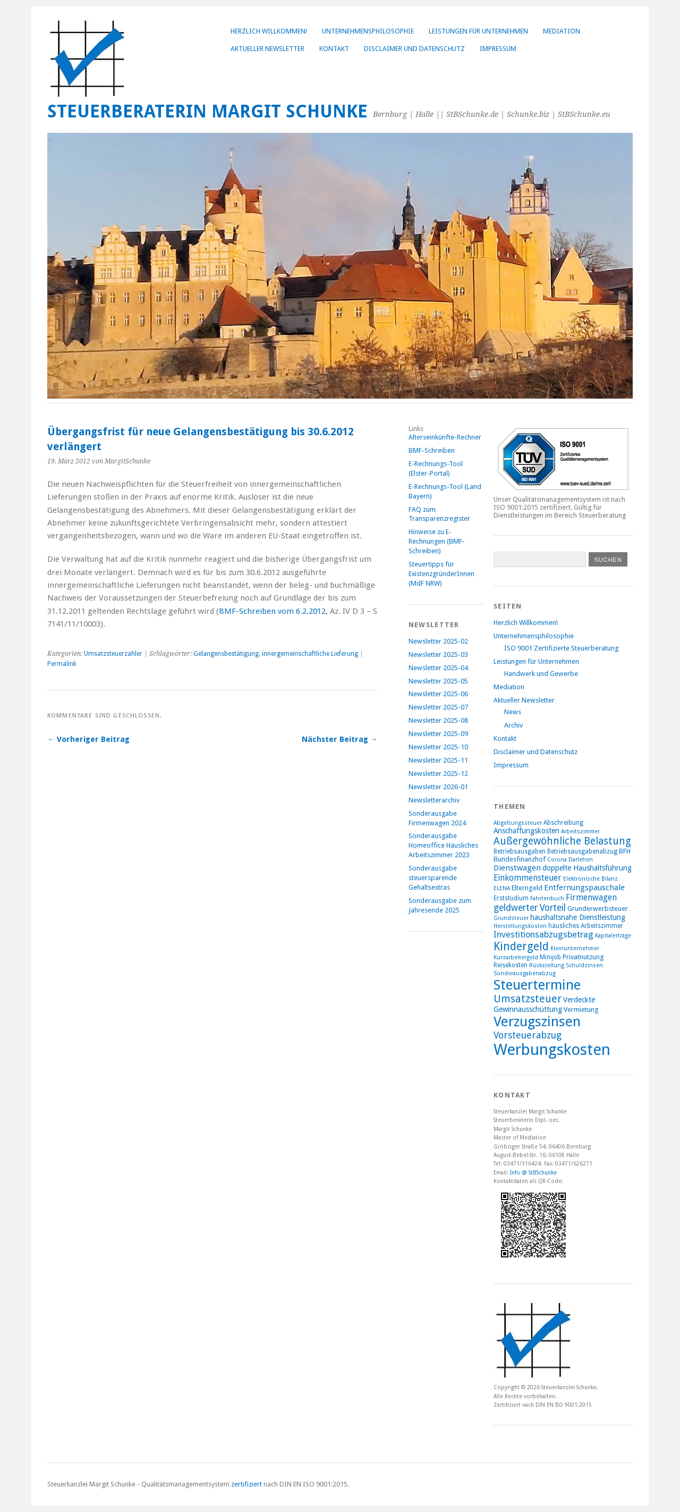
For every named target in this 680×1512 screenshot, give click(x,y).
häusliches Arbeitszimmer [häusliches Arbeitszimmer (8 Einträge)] (585, 926)
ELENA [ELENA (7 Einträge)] (502, 888)
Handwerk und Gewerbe (541, 674)
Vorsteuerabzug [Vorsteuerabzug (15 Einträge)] (528, 1035)
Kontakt (334, 49)
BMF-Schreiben (432, 450)
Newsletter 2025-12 (438, 774)
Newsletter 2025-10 (438, 747)
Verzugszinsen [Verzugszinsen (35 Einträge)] (537, 1021)
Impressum (498, 49)
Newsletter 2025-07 (438, 707)
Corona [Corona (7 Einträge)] (557, 859)
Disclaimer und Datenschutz (414, 49)
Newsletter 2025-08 (438, 720)
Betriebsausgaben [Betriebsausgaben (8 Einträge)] (520, 851)
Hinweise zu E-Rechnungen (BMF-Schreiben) (437, 541)
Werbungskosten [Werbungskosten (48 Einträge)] (552, 1050)
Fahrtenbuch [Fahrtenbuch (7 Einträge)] (547, 898)
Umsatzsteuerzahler (113, 653)
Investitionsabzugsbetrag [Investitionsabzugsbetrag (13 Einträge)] (543, 935)
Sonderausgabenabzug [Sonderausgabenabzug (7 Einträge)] (525, 973)
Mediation (561, 31)
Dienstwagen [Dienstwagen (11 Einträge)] (517, 868)
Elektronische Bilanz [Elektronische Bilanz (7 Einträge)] (590, 878)
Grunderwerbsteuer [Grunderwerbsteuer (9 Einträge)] (597, 909)
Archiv (513, 725)
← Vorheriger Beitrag (88, 739)
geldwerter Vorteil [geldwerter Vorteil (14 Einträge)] (530, 907)
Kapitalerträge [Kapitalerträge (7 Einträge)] (613, 935)
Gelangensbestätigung (226, 653)
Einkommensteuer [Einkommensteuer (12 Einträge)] (528, 878)
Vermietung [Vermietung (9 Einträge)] (581, 1009)
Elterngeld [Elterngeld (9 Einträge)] (527, 888)
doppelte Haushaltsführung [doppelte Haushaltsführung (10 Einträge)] (587, 868)
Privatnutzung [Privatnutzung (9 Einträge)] (583, 957)
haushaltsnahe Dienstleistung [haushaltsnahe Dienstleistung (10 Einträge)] (577, 917)
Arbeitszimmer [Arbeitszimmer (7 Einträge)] (580, 831)
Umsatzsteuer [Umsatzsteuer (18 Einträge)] (528, 999)
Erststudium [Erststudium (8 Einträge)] (511, 898)
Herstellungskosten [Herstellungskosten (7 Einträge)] (520, 926)
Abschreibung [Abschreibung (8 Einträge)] (563, 822)
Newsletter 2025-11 (438, 760)
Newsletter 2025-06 (438, 694)
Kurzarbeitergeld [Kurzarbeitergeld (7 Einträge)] (516, 957)
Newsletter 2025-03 (438, 654)
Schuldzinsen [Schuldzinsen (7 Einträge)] (584, 965)
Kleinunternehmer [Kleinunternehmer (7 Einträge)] (574, 948)
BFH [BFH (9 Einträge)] (625, 851)
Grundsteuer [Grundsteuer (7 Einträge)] (511, 918)
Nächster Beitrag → (340, 739)
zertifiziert (246, 1484)
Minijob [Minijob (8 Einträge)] (550, 957)
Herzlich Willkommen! (269, 31)
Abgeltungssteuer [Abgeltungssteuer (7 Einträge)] (518, 823)
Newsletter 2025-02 (438, 641)
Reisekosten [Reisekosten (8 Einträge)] (511, 965)
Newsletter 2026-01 (438, 787)
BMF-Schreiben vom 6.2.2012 (272, 611)
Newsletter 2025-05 (438, 681)
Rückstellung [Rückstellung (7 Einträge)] (546, 965)
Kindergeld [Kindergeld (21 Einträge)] (521, 946)
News (512, 712)
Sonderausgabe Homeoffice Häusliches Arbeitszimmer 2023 (443, 845)
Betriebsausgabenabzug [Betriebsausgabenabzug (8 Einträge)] (582, 851)
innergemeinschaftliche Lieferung (310, 653)
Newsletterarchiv (434, 800)
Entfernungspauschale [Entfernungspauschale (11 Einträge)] (584, 887)
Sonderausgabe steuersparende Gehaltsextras (433, 877)
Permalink (61, 664)
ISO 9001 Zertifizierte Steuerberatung (561, 648)
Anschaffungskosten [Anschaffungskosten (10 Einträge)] (526, 830)
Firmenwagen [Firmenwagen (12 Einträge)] (591, 897)
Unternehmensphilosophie (368, 31)
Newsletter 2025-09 (438, 734)
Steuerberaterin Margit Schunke (207, 111)
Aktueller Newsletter (267, 49)
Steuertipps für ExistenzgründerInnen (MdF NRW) (441, 573)
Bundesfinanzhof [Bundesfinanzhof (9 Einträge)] (520, 859)
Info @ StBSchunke (533, 1172)
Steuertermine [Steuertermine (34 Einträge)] (537, 985)
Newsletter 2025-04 (438, 668)
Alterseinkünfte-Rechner (445, 437)
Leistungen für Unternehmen (478, 31)
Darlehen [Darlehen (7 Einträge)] (580, 859)
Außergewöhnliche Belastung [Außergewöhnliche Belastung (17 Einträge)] (562, 841)
